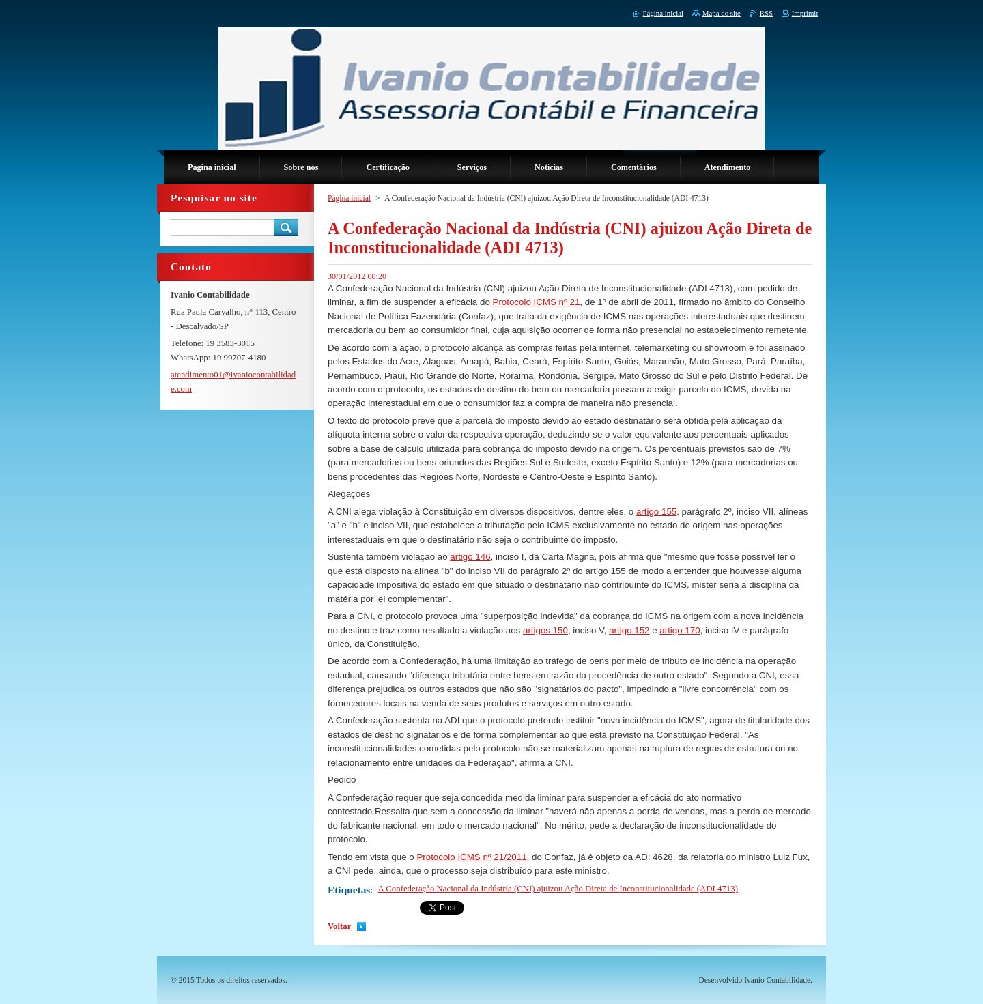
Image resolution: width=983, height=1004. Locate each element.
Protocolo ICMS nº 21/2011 (471, 857)
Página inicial (349, 198)
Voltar (339, 926)
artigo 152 (629, 630)
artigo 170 (679, 630)
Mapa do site (721, 13)
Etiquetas (349, 889)
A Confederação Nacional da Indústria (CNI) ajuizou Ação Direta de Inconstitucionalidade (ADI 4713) (558, 888)
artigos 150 (545, 630)
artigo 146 (470, 556)
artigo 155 (656, 511)
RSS (766, 13)
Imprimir (805, 13)
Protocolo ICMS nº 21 (536, 302)
